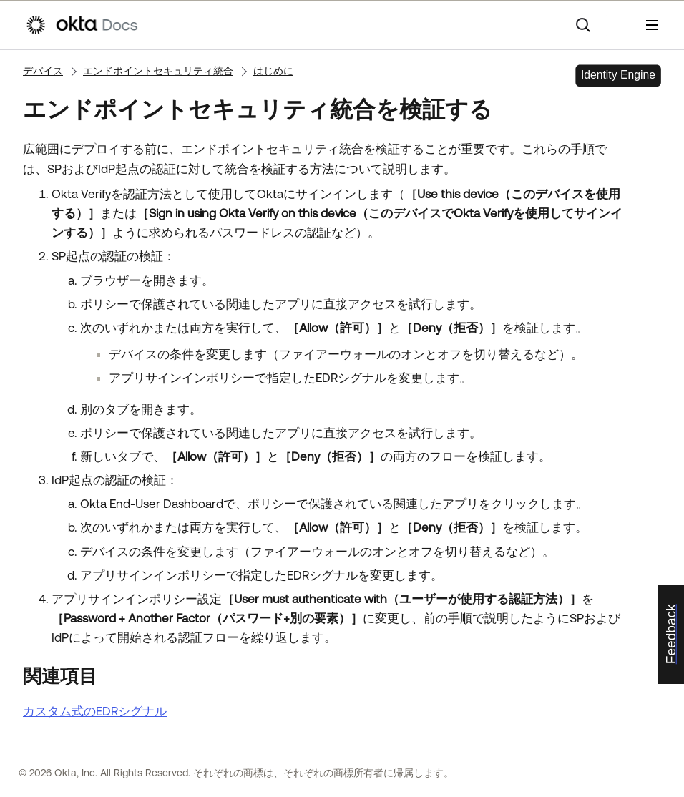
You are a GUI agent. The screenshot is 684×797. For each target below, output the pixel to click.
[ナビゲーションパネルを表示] (651, 25)
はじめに (273, 71)
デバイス (43, 71)
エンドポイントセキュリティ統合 (158, 71)
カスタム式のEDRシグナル (95, 711)
